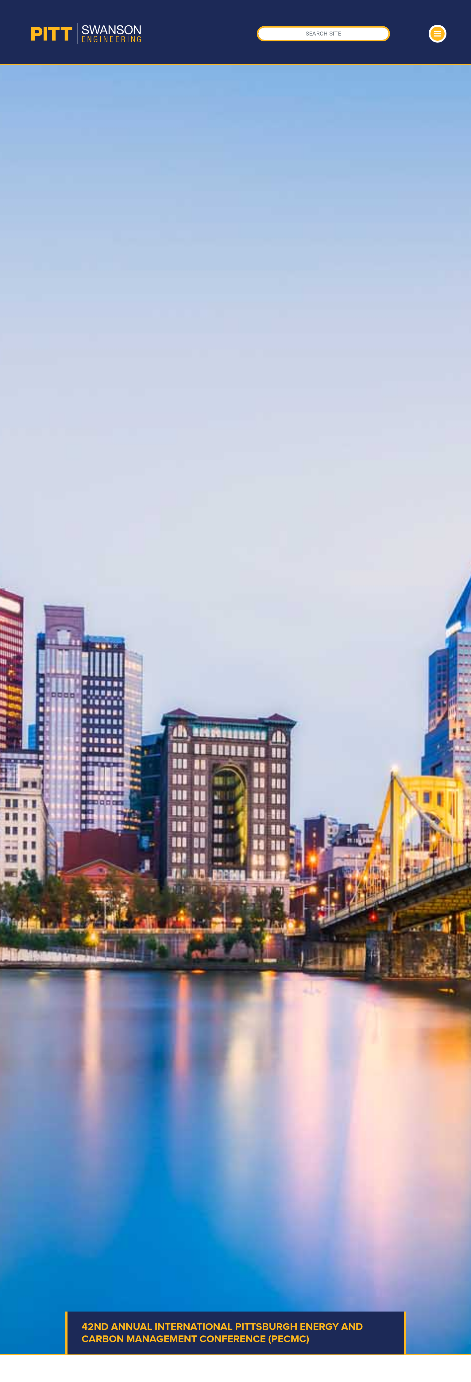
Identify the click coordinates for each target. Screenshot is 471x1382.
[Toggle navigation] (437, 34)
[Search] (323, 33)
